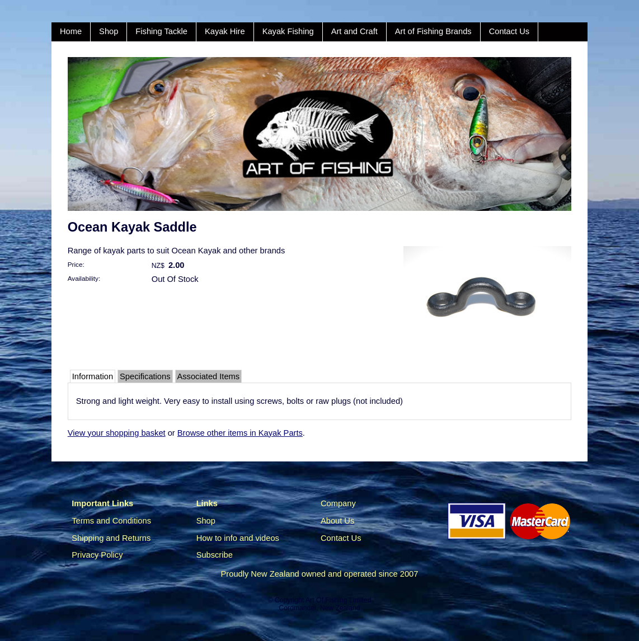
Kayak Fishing (288, 31)
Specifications (145, 376)
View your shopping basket (117, 432)
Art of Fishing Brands (433, 31)
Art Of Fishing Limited (338, 600)
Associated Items (208, 376)
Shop (108, 31)
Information (92, 376)
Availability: (84, 278)
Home (71, 31)
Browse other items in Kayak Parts (240, 432)
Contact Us (509, 31)
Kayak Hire (225, 31)
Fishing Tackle (161, 31)
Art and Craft (354, 31)
